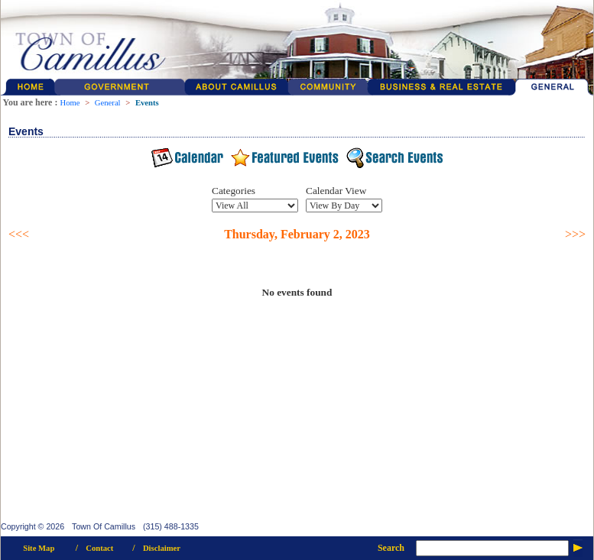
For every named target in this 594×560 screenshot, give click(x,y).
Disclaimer (161, 548)
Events (147, 103)
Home (70, 103)
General (108, 103)
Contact (99, 548)
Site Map (38, 548)
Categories (233, 190)
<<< (18, 234)
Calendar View (336, 190)
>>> (575, 234)
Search (391, 547)
